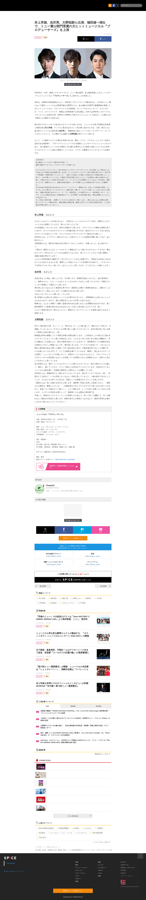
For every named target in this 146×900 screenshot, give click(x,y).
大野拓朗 (41, 603)
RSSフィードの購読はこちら (74, 538)
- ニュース (100, 865)
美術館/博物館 (63, 828)
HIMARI (75, 828)
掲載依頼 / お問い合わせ (128, 867)
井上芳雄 (41, 598)
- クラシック (78, 870)
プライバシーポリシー (127, 876)
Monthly (98, 706)
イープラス (38, 847)
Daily (47, 706)
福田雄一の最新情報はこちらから (64, 466)
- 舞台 (76, 865)
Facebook (11, 863)
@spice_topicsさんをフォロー (14, 871)
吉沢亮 (98, 598)
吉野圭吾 (52, 598)
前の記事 (41, 586)
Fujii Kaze (41, 837)
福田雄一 (88, 598)
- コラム (99, 873)
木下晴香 (81, 603)
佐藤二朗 (64, 598)
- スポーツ (78, 878)
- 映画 (76, 881)
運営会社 (123, 862)
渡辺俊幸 (41, 833)
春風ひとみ (76, 598)
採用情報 (123, 870)
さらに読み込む (79, 816)
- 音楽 (76, 862)
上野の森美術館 (96, 833)
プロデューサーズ (67, 603)
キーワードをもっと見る (101, 842)
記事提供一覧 (125, 865)
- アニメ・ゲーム (80, 873)
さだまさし (87, 828)
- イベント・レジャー (81, 867)
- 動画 (99, 862)
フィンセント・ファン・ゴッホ (60, 833)
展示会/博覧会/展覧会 (45, 828)
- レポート (100, 870)
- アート (77, 876)
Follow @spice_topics (53, 556)
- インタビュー (101, 867)
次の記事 (105, 586)
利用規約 (123, 873)
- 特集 (99, 876)
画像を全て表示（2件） (73, 84)
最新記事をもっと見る (102, 754)
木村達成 (52, 603)
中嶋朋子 (99, 828)
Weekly (73, 706)
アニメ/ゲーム (81, 833)
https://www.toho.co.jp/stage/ (65, 459)
